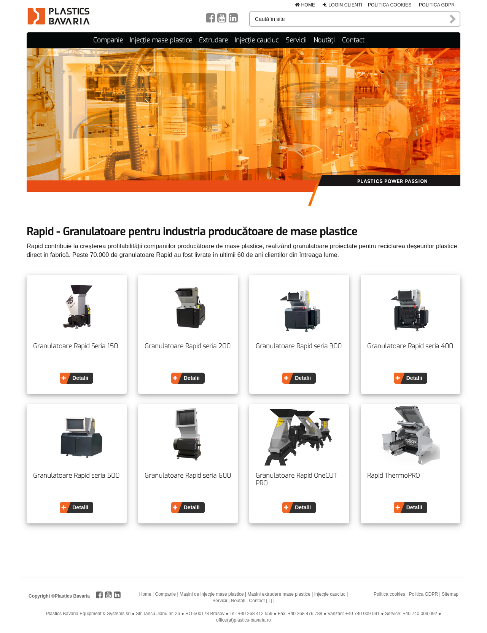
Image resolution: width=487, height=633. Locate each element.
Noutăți (324, 40)
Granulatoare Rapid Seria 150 (75, 346)
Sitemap (450, 594)
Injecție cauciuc (257, 40)
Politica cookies (390, 5)
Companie (108, 40)
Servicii (296, 40)
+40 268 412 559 (255, 613)
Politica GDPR (437, 5)
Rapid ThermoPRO (393, 476)
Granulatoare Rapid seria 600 (188, 476)
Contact (353, 40)
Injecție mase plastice (161, 40)
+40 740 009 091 (362, 613)
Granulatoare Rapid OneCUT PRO (296, 479)
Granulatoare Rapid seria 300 (299, 346)
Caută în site (453, 19)
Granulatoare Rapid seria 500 (76, 476)
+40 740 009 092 (420, 613)
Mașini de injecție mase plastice (212, 594)
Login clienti (342, 5)
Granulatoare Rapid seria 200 (188, 346)
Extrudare (213, 40)
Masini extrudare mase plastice (279, 594)
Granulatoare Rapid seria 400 (410, 346)
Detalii (80, 378)
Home (305, 5)
